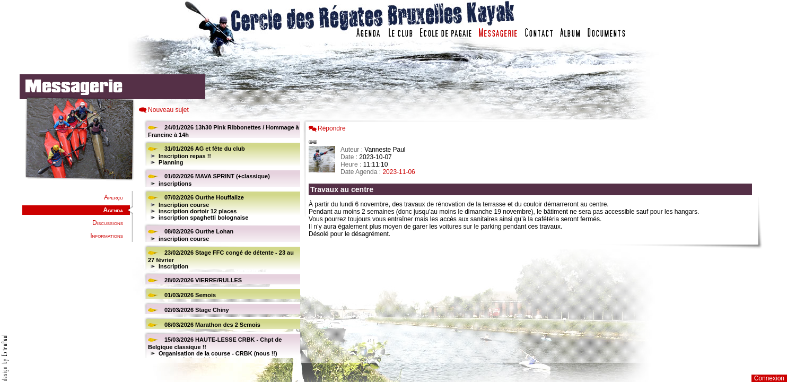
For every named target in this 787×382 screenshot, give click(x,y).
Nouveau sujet (168, 110)
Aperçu (113, 197)
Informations (106, 235)
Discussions (107, 223)
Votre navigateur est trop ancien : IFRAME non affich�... (533, 238)
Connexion (769, 378)
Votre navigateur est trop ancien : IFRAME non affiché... (220, 238)
